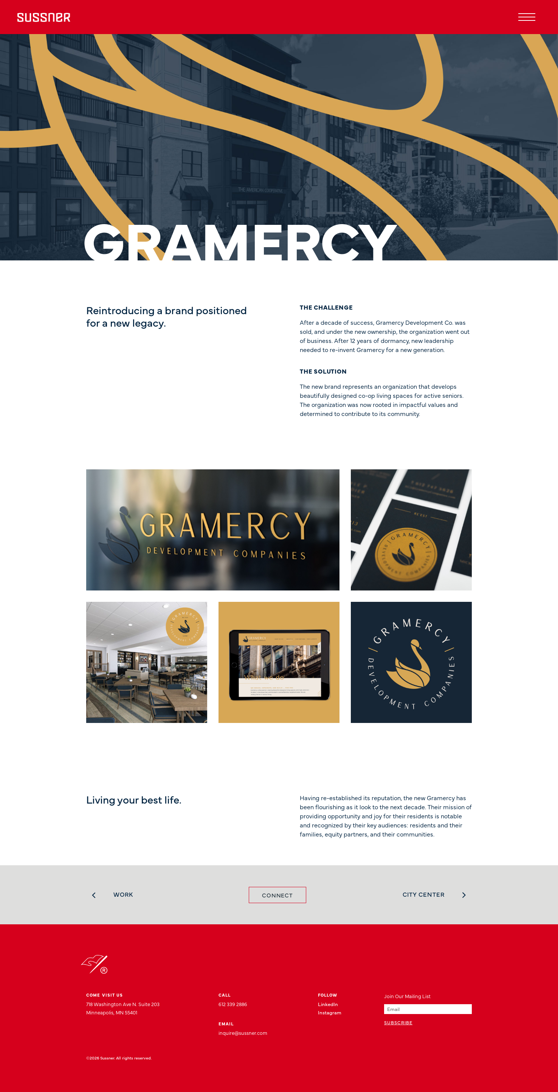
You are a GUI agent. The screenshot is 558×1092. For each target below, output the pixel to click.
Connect (277, 895)
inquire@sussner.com (243, 1032)
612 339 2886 (233, 1003)
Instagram (329, 1012)
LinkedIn (328, 1003)
